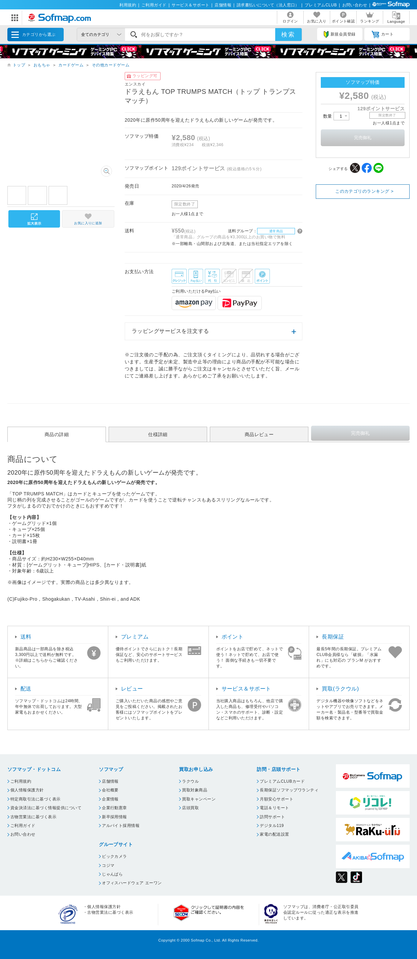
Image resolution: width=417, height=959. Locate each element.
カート (383, 34)
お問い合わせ (354, 5)
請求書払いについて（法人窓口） (268, 5)
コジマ (108, 865)
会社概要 (110, 790)
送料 (26, 637)
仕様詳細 (158, 434)
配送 (26, 689)
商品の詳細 (57, 434)
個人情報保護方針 (27, 790)
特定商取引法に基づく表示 (35, 799)
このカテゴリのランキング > (364, 191)
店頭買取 (190, 807)
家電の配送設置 (274, 834)
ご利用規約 (20, 781)
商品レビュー (259, 434)
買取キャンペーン (199, 799)
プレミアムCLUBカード (282, 781)
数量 (336, 116)
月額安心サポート (276, 799)
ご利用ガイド (154, 5)
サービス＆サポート (190, 5)
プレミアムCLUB (321, 5)
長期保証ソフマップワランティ (289, 790)
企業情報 (110, 799)
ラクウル (190, 781)
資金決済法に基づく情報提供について (45, 807)
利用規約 (127, 5)
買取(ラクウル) (340, 689)
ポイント (233, 637)
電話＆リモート (274, 807)
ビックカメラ (114, 856)
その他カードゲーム (110, 65)
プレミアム (134, 637)
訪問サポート (272, 817)
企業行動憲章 (114, 807)
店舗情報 (223, 5)
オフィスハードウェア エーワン (132, 883)
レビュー (132, 689)
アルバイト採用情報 (120, 825)
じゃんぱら (112, 874)
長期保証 (333, 637)
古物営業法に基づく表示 (33, 817)
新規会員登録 (339, 34)
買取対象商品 (194, 790)
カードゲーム (70, 65)
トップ (19, 65)
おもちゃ (42, 65)
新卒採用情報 (114, 817)
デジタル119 (272, 825)
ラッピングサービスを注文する (170, 331)
